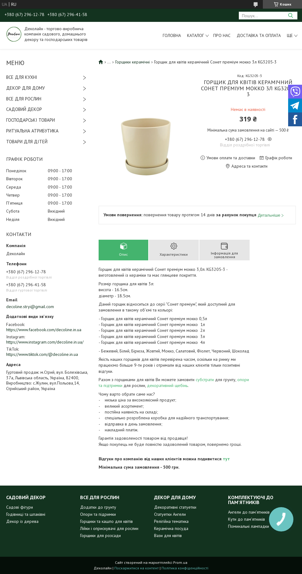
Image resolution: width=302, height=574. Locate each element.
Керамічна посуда (171, 528)
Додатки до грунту (98, 507)
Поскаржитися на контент (136, 568)
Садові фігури (19, 507)
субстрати (205, 379)
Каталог (195, 35)
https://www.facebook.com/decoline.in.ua (43, 329)
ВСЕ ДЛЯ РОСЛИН (23, 99)
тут (226, 459)
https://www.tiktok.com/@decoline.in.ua (42, 354)
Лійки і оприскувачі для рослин (109, 528)
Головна (172, 35)
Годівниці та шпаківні (25, 514)
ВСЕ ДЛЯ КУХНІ (21, 77)
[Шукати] (290, 15)
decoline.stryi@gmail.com (30, 306)
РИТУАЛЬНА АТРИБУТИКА (32, 131)
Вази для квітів (168, 535)
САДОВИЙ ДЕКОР (24, 109)
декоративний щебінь (167, 385)
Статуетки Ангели (170, 514)
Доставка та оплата (259, 35)
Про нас (222, 35)
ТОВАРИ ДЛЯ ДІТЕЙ (26, 142)
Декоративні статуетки (175, 507)
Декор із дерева (22, 521)
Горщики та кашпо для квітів (106, 521)
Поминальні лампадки (248, 526)
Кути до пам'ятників (246, 519)
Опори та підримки (98, 514)
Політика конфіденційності (184, 568)
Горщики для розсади (100, 535)
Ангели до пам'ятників (249, 512)
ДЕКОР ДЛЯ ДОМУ (25, 88)
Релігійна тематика (171, 521)
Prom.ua (180, 562)
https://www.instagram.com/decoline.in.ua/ (45, 342)
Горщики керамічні (132, 62)
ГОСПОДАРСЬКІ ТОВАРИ (30, 120)
